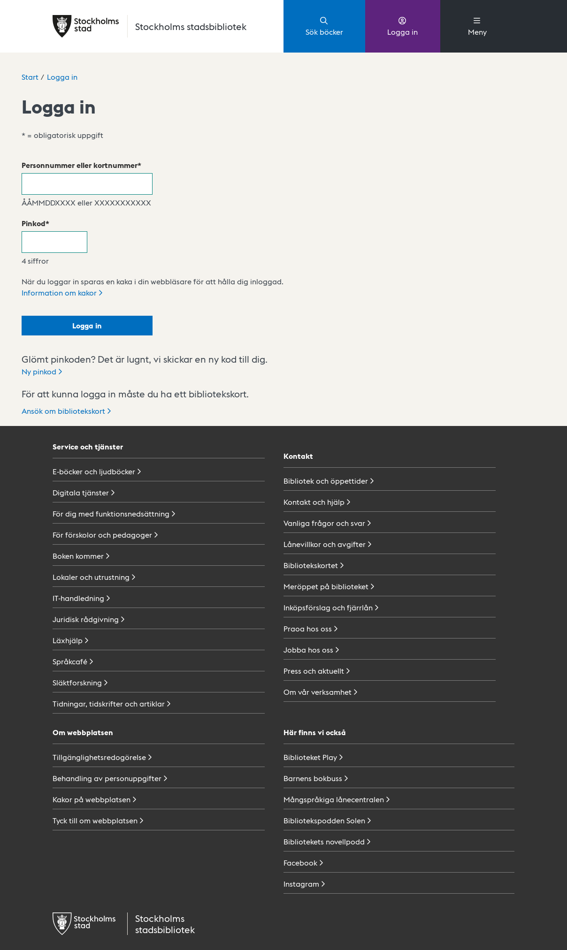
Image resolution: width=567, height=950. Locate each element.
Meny (477, 26)
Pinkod (34, 223)
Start (30, 77)
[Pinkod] (54, 242)
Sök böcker (324, 26)
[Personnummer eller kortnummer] (87, 184)
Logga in (402, 26)
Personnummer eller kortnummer (80, 165)
